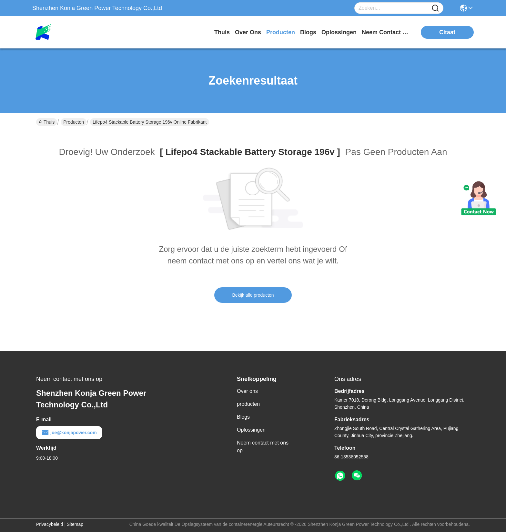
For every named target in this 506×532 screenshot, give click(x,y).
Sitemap (75, 524)
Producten (73, 122)
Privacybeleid (49, 524)
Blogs (243, 417)
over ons (248, 32)
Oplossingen (251, 430)
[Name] (435, 8)
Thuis (222, 32)
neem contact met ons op (386, 32)
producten (280, 32)
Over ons (247, 391)
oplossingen (339, 32)
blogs (308, 32)
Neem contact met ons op (262, 446)
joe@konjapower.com (69, 432)
